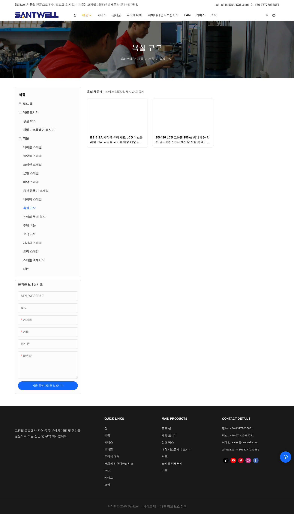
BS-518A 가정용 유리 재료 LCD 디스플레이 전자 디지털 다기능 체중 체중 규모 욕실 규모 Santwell (116, 140)
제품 (140, 58)
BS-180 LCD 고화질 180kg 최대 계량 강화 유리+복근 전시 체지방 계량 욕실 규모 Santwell (183, 140)
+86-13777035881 (264, 4)
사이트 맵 (149, 506)
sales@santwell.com (232, 4)
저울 (151, 58)
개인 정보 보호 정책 (173, 506)
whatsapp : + (230, 449)
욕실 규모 (165, 58)
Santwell (126, 58)
